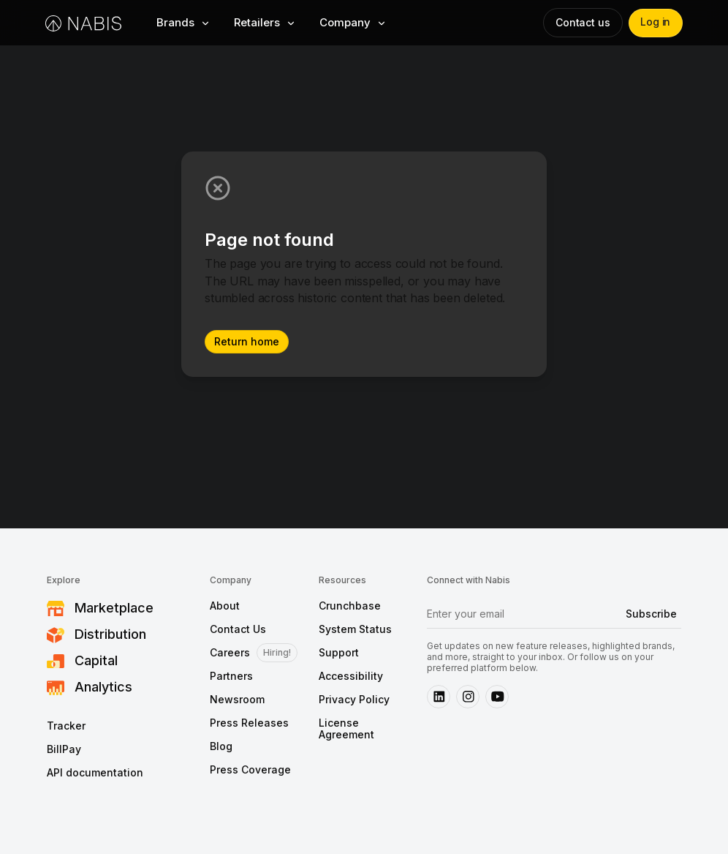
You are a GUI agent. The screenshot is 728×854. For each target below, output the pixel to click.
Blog (221, 746)
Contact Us (238, 629)
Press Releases (249, 723)
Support (339, 653)
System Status (355, 629)
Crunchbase (350, 606)
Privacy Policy (354, 699)
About (225, 606)
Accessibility (351, 676)
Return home (246, 341)
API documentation (95, 773)
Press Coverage (250, 770)
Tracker (66, 726)
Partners (231, 676)
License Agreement (346, 729)
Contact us (581, 22)
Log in (655, 22)
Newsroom (237, 699)
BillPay (64, 749)
